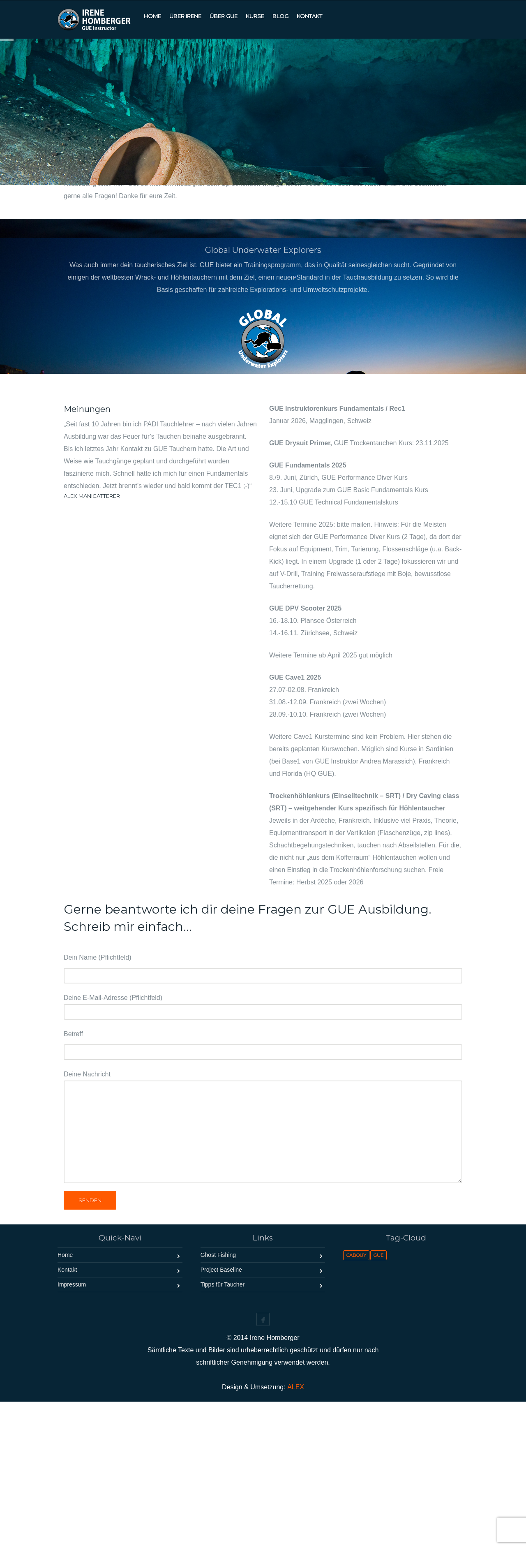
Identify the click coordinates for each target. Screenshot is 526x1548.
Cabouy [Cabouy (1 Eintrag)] (356, 1402)
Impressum (72, 1431)
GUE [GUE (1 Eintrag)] (378, 1402)
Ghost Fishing (218, 1401)
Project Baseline (221, 1416)
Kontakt (67, 1416)
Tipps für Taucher (223, 1431)
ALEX (295, 1533)
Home (65, 1401)
